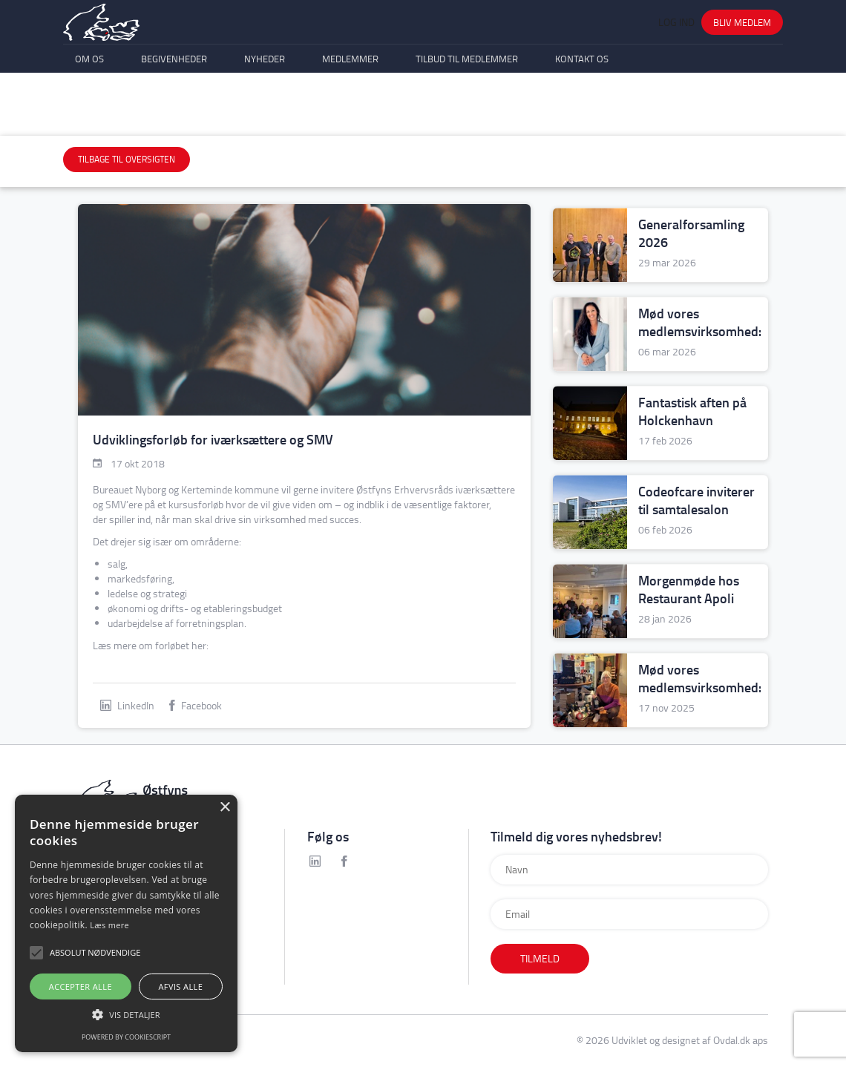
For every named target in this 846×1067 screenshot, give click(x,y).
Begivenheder (174, 109)
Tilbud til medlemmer (467, 109)
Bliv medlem (742, 40)
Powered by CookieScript (126, 1037)
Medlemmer (350, 109)
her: (200, 645)
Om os (89, 109)
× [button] (224, 807)
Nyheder (264, 109)
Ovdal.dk (731, 1040)
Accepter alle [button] (80, 986)
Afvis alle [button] (180, 986)
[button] (126, 1014)
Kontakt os (582, 109)
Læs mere (109, 924)
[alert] (126, 923)
